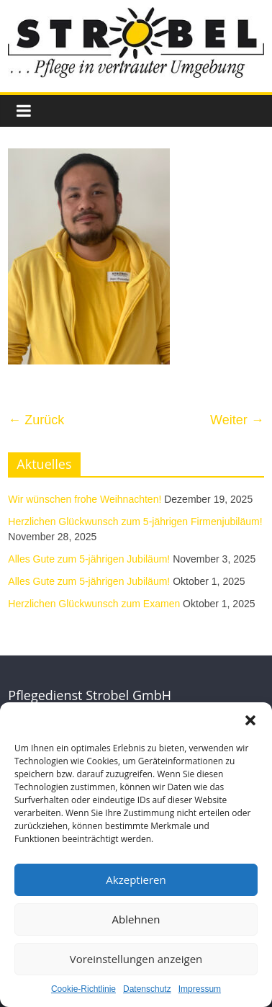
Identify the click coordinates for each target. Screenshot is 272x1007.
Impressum (199, 989)
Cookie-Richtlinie (83, 989)
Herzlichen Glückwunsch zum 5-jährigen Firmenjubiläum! (135, 521)
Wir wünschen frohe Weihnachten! (84, 499)
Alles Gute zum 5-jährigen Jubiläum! (89, 559)
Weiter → (237, 420)
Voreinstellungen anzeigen (136, 959)
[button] (250, 720)
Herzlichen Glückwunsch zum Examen (94, 603)
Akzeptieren (136, 879)
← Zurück (36, 420)
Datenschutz (147, 989)
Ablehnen (136, 919)
